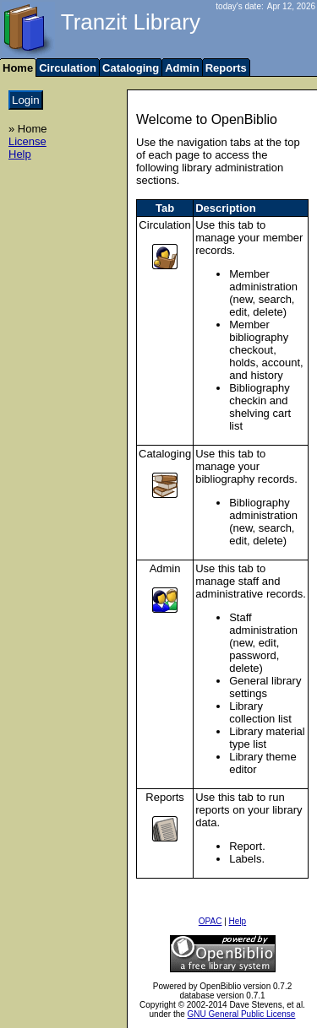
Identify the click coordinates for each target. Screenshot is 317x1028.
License (27, 141)
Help (19, 154)
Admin (182, 68)
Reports (226, 68)
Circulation (67, 68)
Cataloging (130, 68)
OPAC (210, 921)
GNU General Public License (242, 1014)
